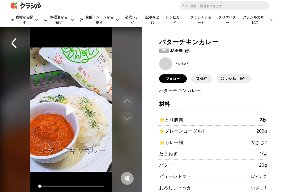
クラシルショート (200, 20)
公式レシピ (132, 20)
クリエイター (227, 20)
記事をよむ (152, 20)
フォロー (173, 79)
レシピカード (174, 20)
